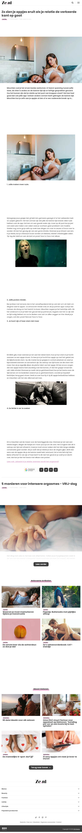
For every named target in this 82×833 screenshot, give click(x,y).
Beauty (4, 793)
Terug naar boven (39, 767)
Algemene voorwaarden (48, 822)
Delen (41, 470)
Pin (51, 470)
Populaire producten (10, 811)
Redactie (23, 822)
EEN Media (77, 829)
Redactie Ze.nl (27, 19)
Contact (58, 822)
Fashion (5, 798)
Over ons (29, 822)
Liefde (4, 19)
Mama (4, 789)
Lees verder (41, 564)
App (56, 470)
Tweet (46, 470)
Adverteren (36, 822)
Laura (24, 487)
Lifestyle (5, 806)
